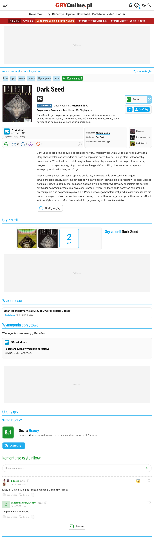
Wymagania (44, 78)
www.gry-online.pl (11, 71)
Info (5, 78)
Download (83, 14)
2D (77, 110)
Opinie (70, 14)
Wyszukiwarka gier (143, 71)
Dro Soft (100, 137)
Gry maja (28, 20)
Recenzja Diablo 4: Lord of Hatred (127, 20)
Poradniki (98, 14)
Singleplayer (86, 110)
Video (110, 14)
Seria (56, 78)
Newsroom (36, 14)
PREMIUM (15, 20)
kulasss (15, 481)
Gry (48, 14)
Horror (71, 110)
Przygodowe (35, 71)
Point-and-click (59, 110)
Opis (12, 78)
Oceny (30, 78)
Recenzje (58, 14)
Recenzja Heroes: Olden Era (91, 20)
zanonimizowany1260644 (23, 503)
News (21, 78)
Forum (120, 14)
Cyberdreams (103, 133)
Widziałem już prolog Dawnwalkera (55, 20)
